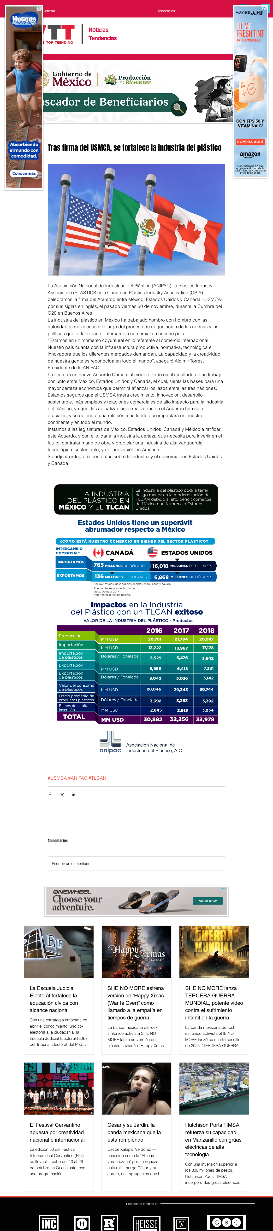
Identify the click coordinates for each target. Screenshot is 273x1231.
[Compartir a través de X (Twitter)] (61, 794)
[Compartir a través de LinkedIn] (73, 794)
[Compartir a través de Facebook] (50, 794)
